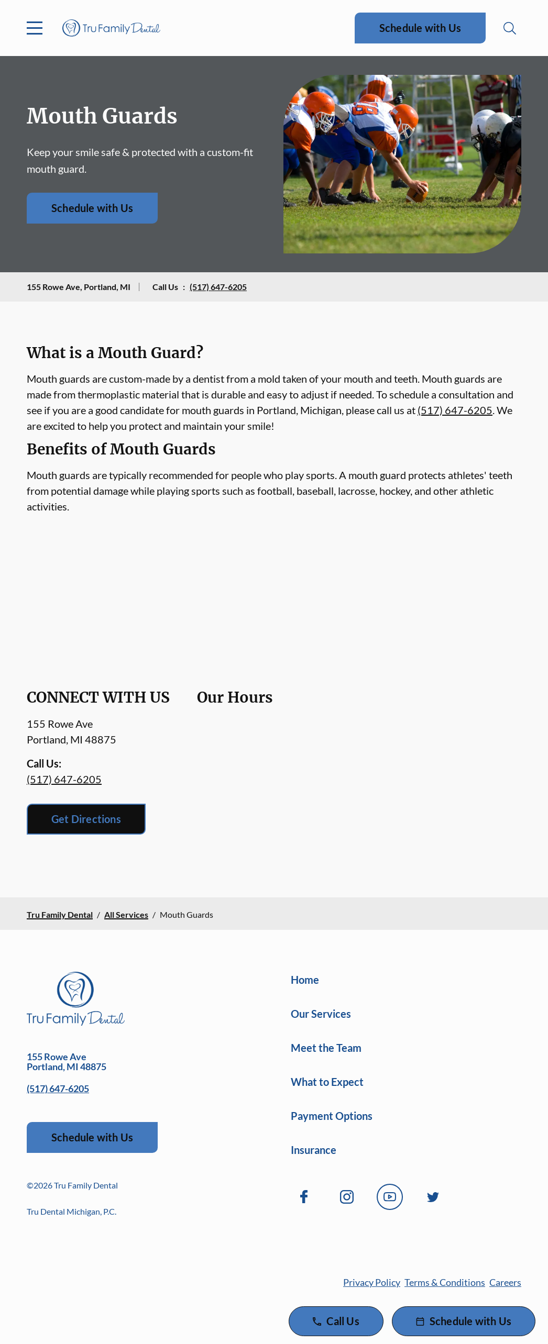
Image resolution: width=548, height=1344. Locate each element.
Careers (505, 1282)
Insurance (313, 1149)
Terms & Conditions (444, 1282)
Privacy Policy (371, 1282)
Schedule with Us (420, 27)
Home (305, 979)
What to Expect (327, 1081)
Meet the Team (326, 1047)
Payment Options (331, 1115)
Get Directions (86, 819)
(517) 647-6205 (218, 287)
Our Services (321, 1013)
